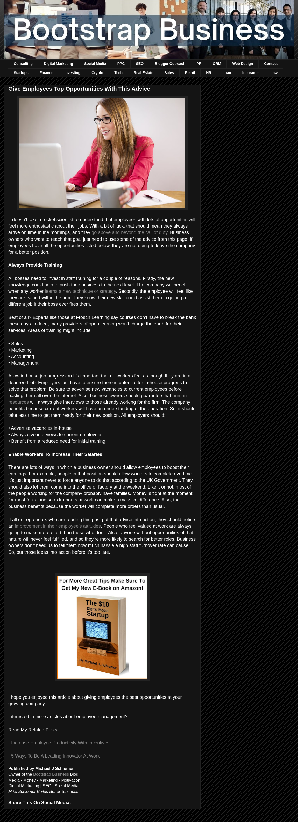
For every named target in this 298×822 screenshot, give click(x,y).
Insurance (250, 73)
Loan (226, 73)
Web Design (242, 64)
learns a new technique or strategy (80, 291)
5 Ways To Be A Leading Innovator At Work (55, 756)
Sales (169, 73)
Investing (72, 73)
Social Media (95, 64)
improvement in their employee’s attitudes (58, 526)
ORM (217, 64)
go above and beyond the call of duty (129, 232)
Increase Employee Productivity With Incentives (60, 742)
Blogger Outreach (170, 64)
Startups (21, 73)
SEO (140, 64)
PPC (121, 64)
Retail (190, 73)
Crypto (97, 73)
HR (208, 73)
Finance (46, 73)
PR (198, 64)
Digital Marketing (58, 64)
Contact (271, 64)
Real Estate (143, 73)
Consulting (23, 64)
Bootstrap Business (51, 774)
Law (274, 73)
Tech (118, 73)
